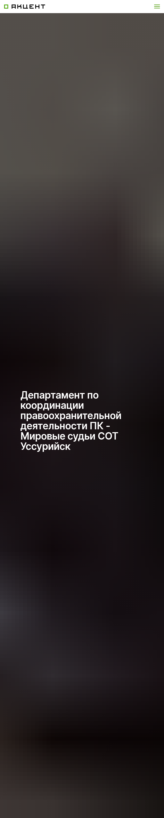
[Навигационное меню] (157, 7)
